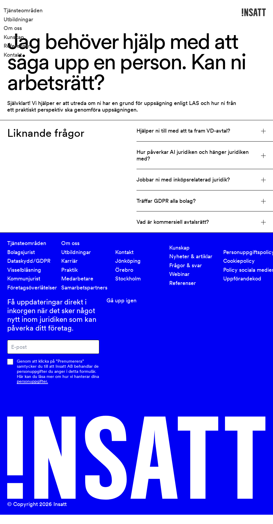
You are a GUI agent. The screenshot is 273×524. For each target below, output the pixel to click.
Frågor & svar (185, 265)
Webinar (179, 274)
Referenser (17, 46)
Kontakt (13, 55)
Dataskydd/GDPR (28, 261)
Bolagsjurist (21, 252)
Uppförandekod (242, 278)
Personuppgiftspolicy (246, 252)
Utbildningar (18, 19)
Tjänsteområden (23, 10)
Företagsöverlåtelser (30, 287)
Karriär (69, 261)
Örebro (124, 270)
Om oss (13, 28)
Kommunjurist (23, 278)
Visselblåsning (24, 270)
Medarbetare (77, 278)
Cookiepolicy (239, 261)
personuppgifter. (32, 381)
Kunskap (14, 37)
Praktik (69, 270)
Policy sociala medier (246, 270)
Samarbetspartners (84, 287)
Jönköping (128, 261)
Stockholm (128, 278)
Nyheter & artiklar (190, 256)
